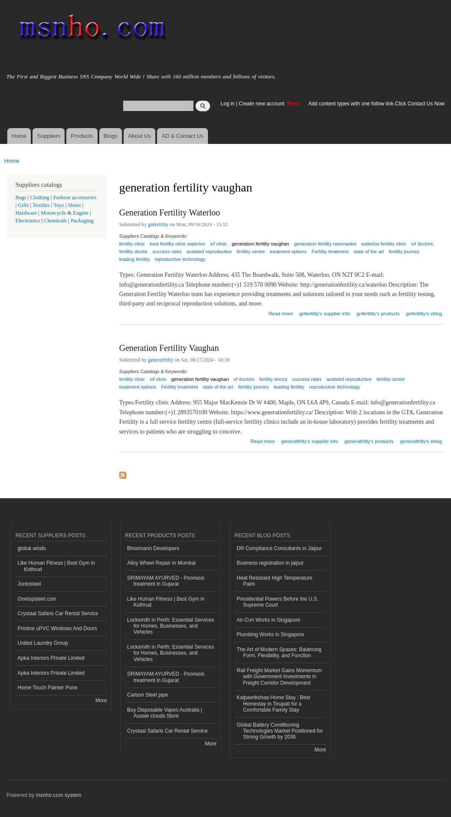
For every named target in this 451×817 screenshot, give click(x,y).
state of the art (368, 251)
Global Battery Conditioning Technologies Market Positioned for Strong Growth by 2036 (280, 731)
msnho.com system (58, 795)
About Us (139, 136)
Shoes (74, 205)
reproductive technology (179, 259)
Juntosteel (29, 584)
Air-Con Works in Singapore (268, 620)
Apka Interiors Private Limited (51, 658)
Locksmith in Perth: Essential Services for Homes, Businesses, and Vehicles (170, 626)
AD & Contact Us (183, 136)
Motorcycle (53, 213)
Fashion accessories (74, 198)
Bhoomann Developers (153, 548)
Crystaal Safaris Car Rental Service (58, 613)
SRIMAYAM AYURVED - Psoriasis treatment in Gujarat (166, 581)
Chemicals (56, 221)
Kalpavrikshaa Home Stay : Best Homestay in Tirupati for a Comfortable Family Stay (273, 703)
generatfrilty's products (369, 441)
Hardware (26, 213)
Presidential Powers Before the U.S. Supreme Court (277, 602)
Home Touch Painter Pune (47, 688)
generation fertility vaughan (199, 379)
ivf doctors (422, 243)
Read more (281, 312)
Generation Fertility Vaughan (169, 348)
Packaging (82, 221)
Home (19, 136)
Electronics (27, 221)
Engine (81, 213)
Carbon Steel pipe (147, 695)
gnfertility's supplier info (324, 313)
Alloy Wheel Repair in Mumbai (161, 563)
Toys (58, 205)
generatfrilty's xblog (421, 441)
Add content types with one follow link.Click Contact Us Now (377, 104)
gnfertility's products (378, 313)
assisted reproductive (209, 251)
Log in (228, 104)
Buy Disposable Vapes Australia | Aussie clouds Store (164, 713)
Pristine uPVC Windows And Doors (57, 628)
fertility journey (404, 251)
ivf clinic (158, 379)
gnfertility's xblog (424, 313)
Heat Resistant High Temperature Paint (274, 581)
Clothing (40, 198)
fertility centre (251, 251)
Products (82, 136)
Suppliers (48, 136)
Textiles (41, 205)
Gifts (23, 205)
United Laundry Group (43, 643)
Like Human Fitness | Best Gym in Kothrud (56, 566)
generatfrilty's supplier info (309, 441)
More (101, 700)
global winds (32, 548)
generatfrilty (160, 360)
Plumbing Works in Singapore (270, 634)
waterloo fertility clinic (383, 243)
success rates (306, 379)
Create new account (262, 104)
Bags (21, 198)
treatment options (288, 251)
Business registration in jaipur (270, 563)
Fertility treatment (330, 251)
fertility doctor (273, 379)
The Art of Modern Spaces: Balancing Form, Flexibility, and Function (279, 652)
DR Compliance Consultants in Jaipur (279, 548)
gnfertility (158, 224)
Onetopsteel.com (37, 599)
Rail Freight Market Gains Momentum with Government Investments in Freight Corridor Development (279, 676)
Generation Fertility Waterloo (169, 212)
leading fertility (134, 259)
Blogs (111, 136)
